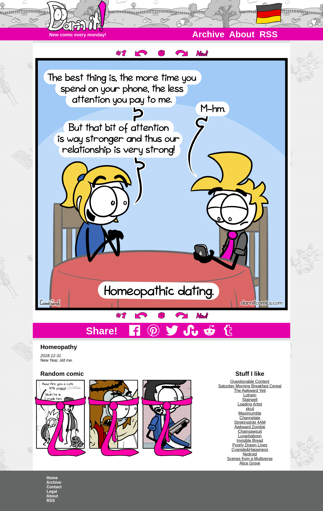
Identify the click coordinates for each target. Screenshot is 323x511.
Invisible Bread (250, 440)
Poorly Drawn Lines (249, 445)
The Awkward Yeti (250, 390)
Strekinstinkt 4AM (249, 422)
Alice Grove (249, 463)
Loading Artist (250, 404)
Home (52, 478)
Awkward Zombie (249, 427)
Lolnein (249, 395)
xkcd (250, 409)
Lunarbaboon (250, 436)
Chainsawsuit (250, 431)
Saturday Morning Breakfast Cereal (249, 386)
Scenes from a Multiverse (250, 459)
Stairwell (249, 400)
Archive (208, 34)
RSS (268, 34)
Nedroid (250, 454)
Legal (51, 491)
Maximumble (249, 413)
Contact (54, 487)
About (242, 34)
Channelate (249, 418)
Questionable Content (250, 381)
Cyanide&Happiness (250, 449)
